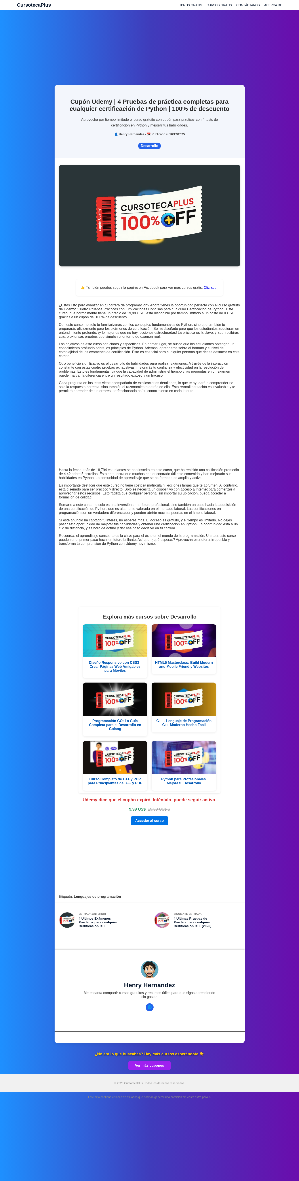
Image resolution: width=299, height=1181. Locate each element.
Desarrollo (149, 146)
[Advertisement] (149, 45)
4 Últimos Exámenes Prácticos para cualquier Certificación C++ (98, 922)
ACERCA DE (273, 5)
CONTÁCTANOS (248, 5)
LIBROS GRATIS (190, 5)
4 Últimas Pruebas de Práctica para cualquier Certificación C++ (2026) (192, 922)
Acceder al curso (149, 821)
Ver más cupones (149, 1065)
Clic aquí (210, 287)
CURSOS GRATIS (219, 5)
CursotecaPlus (34, 5)
